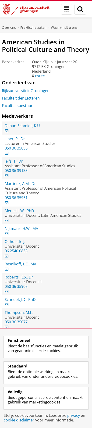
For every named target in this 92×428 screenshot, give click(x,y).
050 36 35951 (16, 197)
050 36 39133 (16, 170)
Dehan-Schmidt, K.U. (23, 125)
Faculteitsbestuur (17, 105)
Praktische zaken (33, 27)
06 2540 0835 (16, 250)
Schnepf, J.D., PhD (20, 299)
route (40, 75)
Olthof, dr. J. (15, 241)
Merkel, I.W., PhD (19, 210)
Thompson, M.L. (19, 312)
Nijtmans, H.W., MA (21, 228)
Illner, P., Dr (15, 138)
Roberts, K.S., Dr (19, 277)
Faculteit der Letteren (21, 98)
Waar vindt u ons (64, 27)
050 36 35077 (16, 322)
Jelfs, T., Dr (14, 161)
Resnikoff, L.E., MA (20, 264)
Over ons (9, 27)
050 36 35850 (16, 148)
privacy (73, 415)
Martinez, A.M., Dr (20, 183)
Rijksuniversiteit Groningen (26, 90)
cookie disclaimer (19, 420)
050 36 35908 (16, 286)
